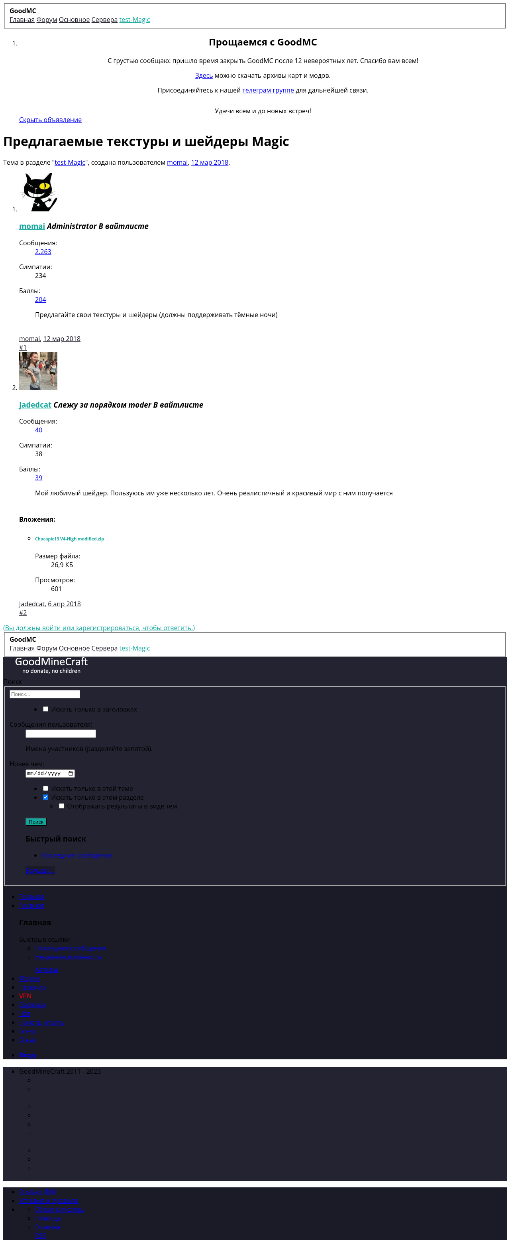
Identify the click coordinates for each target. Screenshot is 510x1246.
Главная (31, 896)
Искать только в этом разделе (93, 797)
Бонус (28, 1031)
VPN (25, 996)
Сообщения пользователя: (51, 724)
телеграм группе (268, 90)
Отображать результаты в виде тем (118, 806)
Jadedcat (35, 405)
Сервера (32, 1004)
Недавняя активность (68, 956)
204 (40, 299)
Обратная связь (59, 1209)
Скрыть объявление (50, 119)
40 (38, 430)
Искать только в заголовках (90, 709)
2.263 (43, 251)
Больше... (40, 870)
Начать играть (41, 1022)
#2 (23, 612)
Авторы (47, 969)
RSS (40, 1235)
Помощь (48, 1217)
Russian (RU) (37, 1191)
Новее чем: (27, 763)
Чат (24, 1013)
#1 (23, 347)
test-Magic (70, 162)
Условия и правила (48, 1200)
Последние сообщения (77, 855)
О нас (27, 1039)
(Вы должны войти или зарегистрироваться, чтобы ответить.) (99, 627)
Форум (29, 978)
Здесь (204, 75)
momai (177, 162)
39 (38, 477)
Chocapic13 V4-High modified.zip (69, 539)
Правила (32, 987)
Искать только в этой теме (88, 788)
